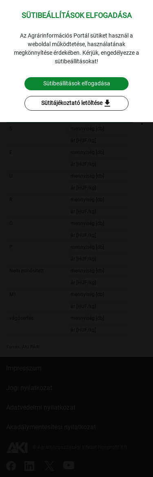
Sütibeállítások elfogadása (76, 83)
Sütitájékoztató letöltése (76, 103)
